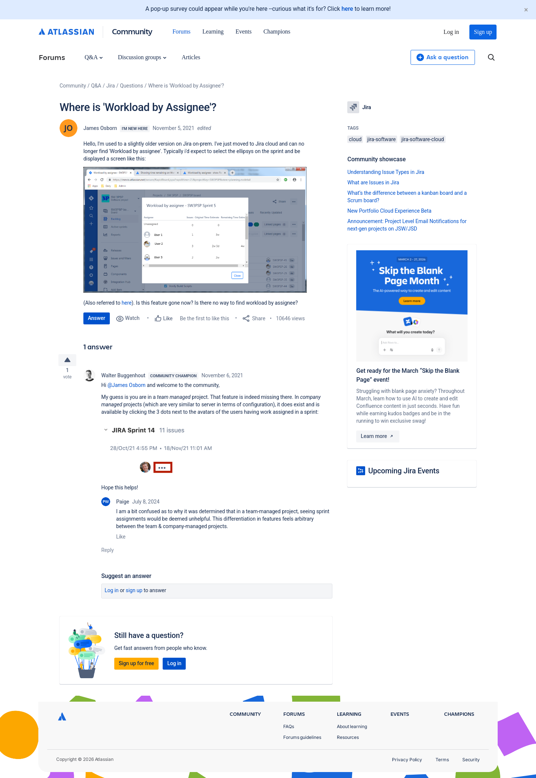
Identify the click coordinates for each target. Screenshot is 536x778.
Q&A (93, 57)
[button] (195, 230)
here (347, 8)
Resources (348, 737)
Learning (213, 31)
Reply (107, 553)
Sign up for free (136, 666)
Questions (131, 86)
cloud (355, 139)
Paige (122, 504)
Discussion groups (142, 57)
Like (120, 539)
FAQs (288, 726)
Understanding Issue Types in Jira (385, 172)
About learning (352, 726)
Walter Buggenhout (123, 378)
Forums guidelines (302, 737)
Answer (96, 318)
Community (132, 31)
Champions (277, 31)
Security (471, 759)
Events (244, 31)
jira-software (381, 139)
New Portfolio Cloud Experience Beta (389, 211)
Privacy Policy (407, 759)
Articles (191, 57)
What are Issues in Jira (373, 182)
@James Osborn (127, 388)
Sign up (483, 32)
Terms (442, 759)
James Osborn (100, 128)
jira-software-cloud (422, 139)
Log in (451, 32)
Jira (110, 86)
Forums (181, 31)
